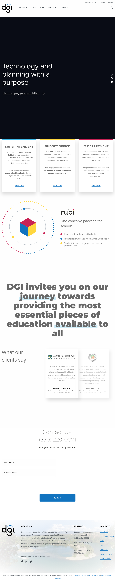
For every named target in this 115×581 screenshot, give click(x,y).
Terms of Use (106, 575)
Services (24, 8)
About (65, 8)
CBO (102, 541)
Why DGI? (53, 8)
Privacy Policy (94, 575)
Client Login (106, 3)
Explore (19, 186)
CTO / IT (103, 545)
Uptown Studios (81, 575)
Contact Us (90, 3)
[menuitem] (90, 3)
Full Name (9, 462)
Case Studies (106, 554)
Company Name (11, 469)
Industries (38, 8)
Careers (104, 550)
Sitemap (57, 578)
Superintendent (107, 536)
